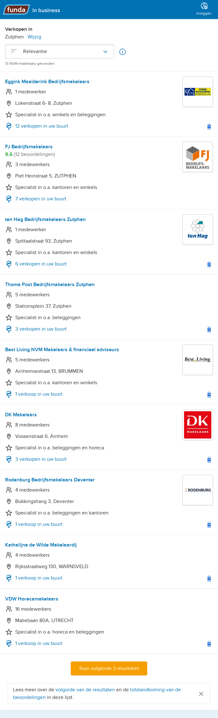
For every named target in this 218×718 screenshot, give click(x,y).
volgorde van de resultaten (85, 690)
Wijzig (34, 37)
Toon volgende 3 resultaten (109, 668)
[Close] (201, 693)
